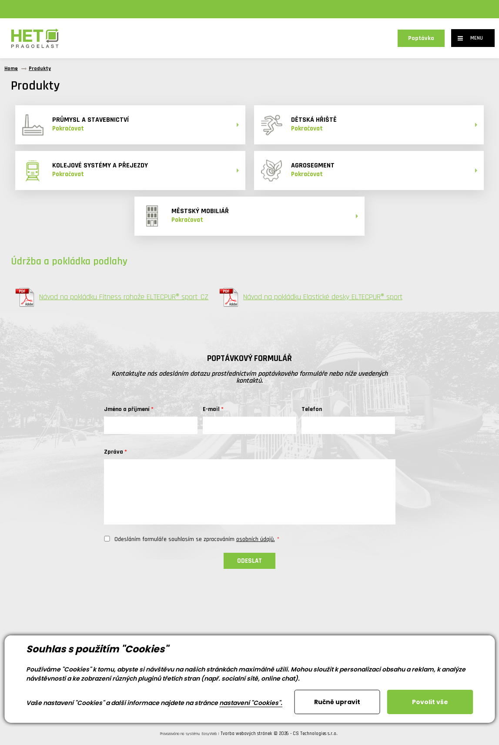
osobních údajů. (255, 539)
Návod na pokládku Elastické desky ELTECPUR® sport (310, 297)
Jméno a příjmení (127, 409)
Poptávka (421, 38)
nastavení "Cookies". (250, 702)
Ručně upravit (337, 702)
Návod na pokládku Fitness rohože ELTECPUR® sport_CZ (111, 297)
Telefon (311, 409)
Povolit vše (430, 702)
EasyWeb (209, 734)
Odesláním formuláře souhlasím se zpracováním (194, 539)
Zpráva (113, 452)
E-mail (211, 409)
